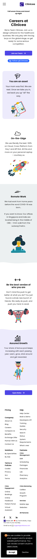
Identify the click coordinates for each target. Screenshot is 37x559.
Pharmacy (24, 475)
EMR (21, 458)
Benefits (8, 434)
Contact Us (9, 444)
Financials (24, 468)
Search (22, 433)
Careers (8, 427)
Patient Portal (10, 504)
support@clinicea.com (22, 525)
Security (23, 429)
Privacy (8, 472)
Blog (6, 424)
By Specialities (11, 453)
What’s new (24, 445)
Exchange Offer (11, 437)
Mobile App (24, 504)
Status (22, 436)
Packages (24, 465)
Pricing (8, 410)
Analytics (23, 478)
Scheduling (24, 462)
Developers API (26, 420)
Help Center (24, 413)
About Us (8, 421)
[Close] (12, 552)
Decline (25, 552)
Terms (7, 478)
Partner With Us (11, 441)
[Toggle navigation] (4, 4)
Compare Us (10, 431)
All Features (24, 513)
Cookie (7, 468)
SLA (6, 475)
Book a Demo (25, 416)
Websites (23, 507)
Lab (21, 472)
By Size (7, 457)
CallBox (23, 489)
